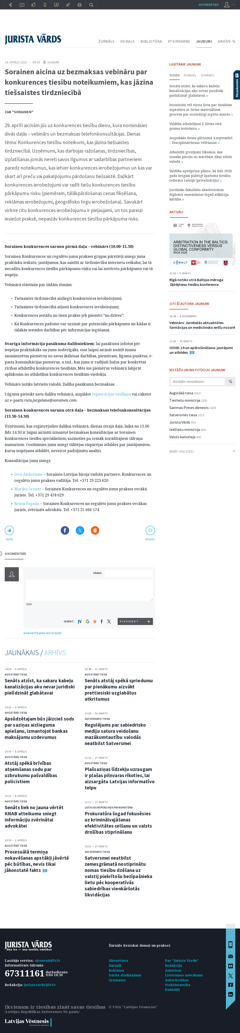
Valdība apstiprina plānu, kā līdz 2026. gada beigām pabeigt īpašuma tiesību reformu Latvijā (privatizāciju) (200, 176)
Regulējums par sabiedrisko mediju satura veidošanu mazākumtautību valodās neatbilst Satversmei (115, 734)
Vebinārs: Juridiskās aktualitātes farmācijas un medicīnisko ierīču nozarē (202, 325)
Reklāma (116, 970)
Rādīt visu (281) (202, 451)
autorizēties (208, 4)
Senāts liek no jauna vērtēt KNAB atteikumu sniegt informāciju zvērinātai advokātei (34, 816)
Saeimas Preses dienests (189, 407)
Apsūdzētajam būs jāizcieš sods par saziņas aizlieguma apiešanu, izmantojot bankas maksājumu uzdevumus (39, 728)
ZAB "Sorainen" (19, 111)
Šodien (174, 75)
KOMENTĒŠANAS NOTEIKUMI (42, 633)
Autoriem (173, 970)
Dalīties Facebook (65, 530)
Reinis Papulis (26, 503)
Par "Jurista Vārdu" (182, 960)
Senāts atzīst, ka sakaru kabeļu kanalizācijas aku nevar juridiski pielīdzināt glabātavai (40, 686)
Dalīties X (80, 530)
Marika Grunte (27, 489)
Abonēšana (118, 960)
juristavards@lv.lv (40, 985)
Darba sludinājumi (125, 975)
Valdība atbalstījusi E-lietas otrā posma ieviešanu (195, 126)
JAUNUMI (204, 41)
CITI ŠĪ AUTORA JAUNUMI (189, 303)
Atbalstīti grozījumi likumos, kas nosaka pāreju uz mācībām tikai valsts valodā (200, 157)
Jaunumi (53, 62)
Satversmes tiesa (97, 719)
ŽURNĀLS (106, 41)
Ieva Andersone (28, 474)
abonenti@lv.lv (47, 960)
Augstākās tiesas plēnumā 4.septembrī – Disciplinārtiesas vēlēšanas (200, 140)
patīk (9, 539)
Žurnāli (115, 965)
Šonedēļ (190, 75)
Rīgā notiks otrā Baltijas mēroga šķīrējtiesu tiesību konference (196, 282)
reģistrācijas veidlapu (111, 394)
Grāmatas (117, 980)
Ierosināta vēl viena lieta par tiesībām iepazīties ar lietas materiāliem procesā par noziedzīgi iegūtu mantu (201, 110)
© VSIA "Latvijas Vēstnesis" (133, 1007)
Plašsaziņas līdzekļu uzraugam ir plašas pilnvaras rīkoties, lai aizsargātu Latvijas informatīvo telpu (120, 778)
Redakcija (173, 965)
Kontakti (172, 989)
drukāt (150, 539)
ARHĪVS (224, 41)
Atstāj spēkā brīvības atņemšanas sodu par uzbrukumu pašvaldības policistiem (31, 772)
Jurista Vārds (179, 422)
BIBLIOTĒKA (151, 41)
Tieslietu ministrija (184, 400)
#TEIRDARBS (179, 41)
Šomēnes (207, 75)
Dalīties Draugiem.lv (95, 530)
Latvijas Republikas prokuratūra (109, 807)
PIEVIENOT (129, 621)
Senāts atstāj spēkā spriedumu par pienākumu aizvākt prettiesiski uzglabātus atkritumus (119, 689)
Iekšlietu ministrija (184, 429)
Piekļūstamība (178, 985)
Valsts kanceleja (182, 436)
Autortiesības (177, 980)
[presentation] (129, 609)
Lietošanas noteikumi (184, 975)
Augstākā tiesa (16, 674)
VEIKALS (127, 41)
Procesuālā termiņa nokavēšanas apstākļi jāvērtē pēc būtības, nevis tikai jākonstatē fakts (37, 861)
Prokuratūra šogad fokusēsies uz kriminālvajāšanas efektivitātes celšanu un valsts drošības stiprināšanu (118, 822)
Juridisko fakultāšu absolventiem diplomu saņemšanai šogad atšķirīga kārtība (199, 194)
